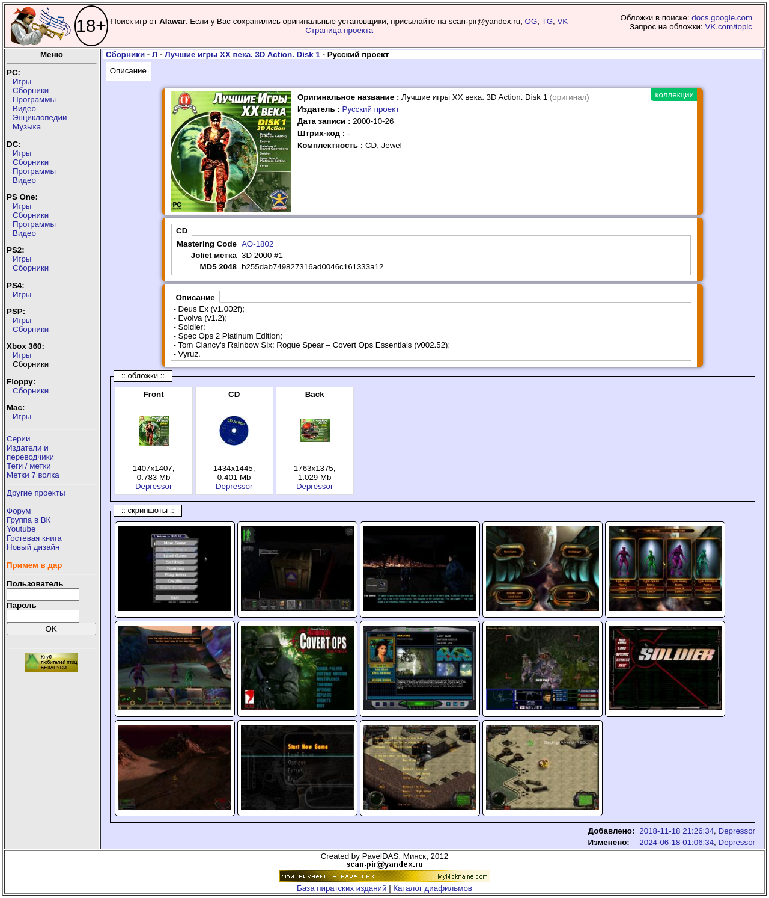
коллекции (674, 94)
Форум (19, 510)
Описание (128, 70)
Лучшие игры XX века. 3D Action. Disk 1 (242, 54)
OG (531, 21)
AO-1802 (257, 243)
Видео (24, 108)
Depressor (153, 486)
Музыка (27, 126)
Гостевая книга (34, 538)
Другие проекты (36, 492)
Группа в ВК (28, 519)
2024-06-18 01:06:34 (676, 842)
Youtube (21, 529)
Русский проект (371, 109)
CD (181, 230)
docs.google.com (721, 17)
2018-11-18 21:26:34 (676, 830)
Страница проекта (339, 30)
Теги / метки (29, 465)
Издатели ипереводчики (30, 452)
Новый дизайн (33, 547)
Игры (22, 81)
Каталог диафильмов (432, 888)
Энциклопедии (40, 117)
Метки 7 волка (33, 474)
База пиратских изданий (341, 888)
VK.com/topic (728, 26)
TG (547, 21)
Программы (34, 99)
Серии (18, 438)
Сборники (31, 90)
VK (562, 21)
